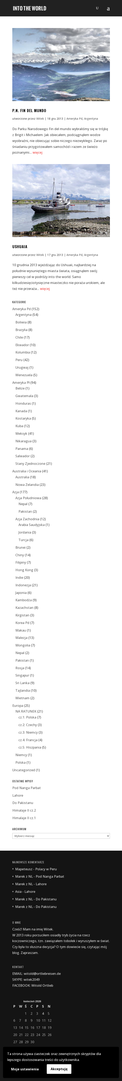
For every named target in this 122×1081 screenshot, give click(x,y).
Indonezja (23, 585)
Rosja (19, 668)
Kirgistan (22, 615)
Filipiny (20, 562)
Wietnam (22, 698)
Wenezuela (23, 375)
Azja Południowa (28, 498)
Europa (17, 705)
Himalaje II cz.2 (24, 810)
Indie (19, 577)
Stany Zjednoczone (30, 463)
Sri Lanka (22, 683)
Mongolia (22, 645)
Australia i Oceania (26, 471)
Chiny (19, 555)
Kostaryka (23, 418)
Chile (19, 337)
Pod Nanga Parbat (26, 788)
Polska (20, 762)
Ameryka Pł (21, 382)
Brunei (20, 547)
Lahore (17, 795)
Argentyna (91, 118)
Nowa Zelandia (27, 484)
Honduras (23, 403)
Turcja (23, 540)
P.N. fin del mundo (29, 110)
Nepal (22, 504)
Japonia (21, 592)
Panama (21, 448)
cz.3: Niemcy (28, 732)
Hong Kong (24, 570)
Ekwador (22, 345)
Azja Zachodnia (27, 519)
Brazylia (21, 330)
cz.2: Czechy (27, 725)
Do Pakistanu (22, 803)
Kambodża (23, 600)
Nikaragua (23, 441)
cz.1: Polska (27, 717)
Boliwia (21, 322)
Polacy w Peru (46, 869)
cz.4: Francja (28, 740)
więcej (37, 152)
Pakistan (25, 511)
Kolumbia (22, 352)
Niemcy (21, 755)
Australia (22, 477)
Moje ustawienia (25, 1069)
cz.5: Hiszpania (29, 747)
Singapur (22, 675)
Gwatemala (24, 396)
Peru (19, 360)
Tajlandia (22, 690)
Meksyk (21, 433)
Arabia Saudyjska (31, 524)
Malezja (21, 637)
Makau (20, 630)
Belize (20, 388)
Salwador (22, 456)
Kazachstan (24, 607)
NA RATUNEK (25, 711)
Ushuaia (19, 246)
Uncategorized (23, 770)
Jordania (24, 532)
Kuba (19, 426)
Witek (40, 118)
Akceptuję (59, 1069)
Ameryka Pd (74, 118)
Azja (15, 492)
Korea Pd (22, 622)
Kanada (21, 411)
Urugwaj (22, 367)
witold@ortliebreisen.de (42, 973)
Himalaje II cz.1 (24, 818)
